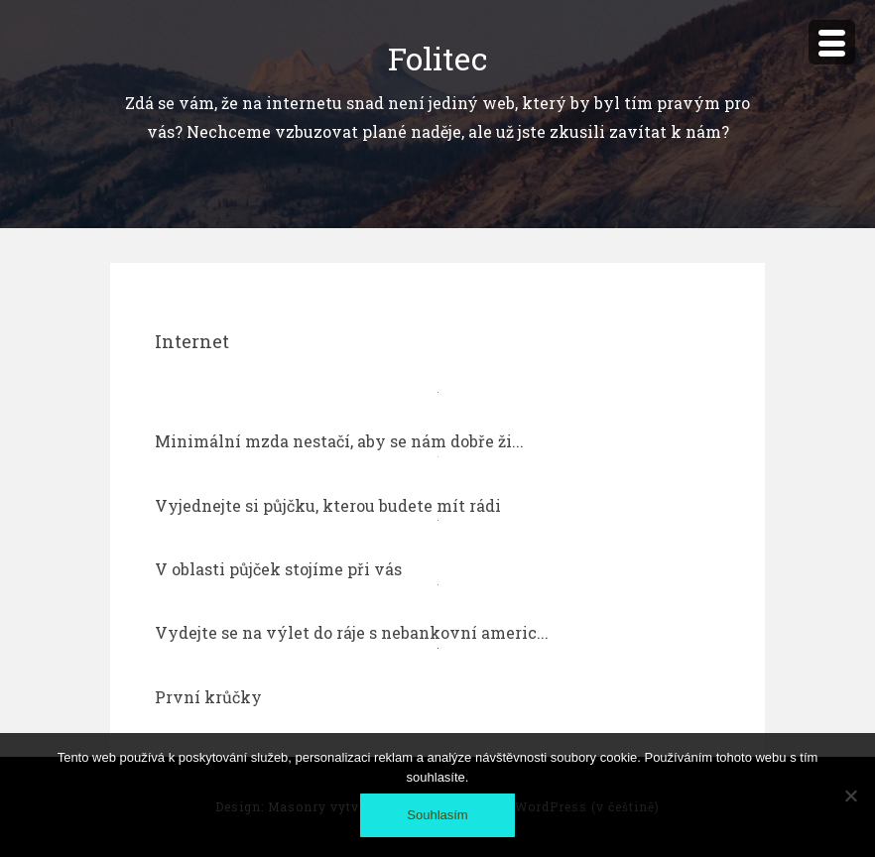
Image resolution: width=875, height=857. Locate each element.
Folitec (437, 58)
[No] (850, 795)
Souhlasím (437, 814)
